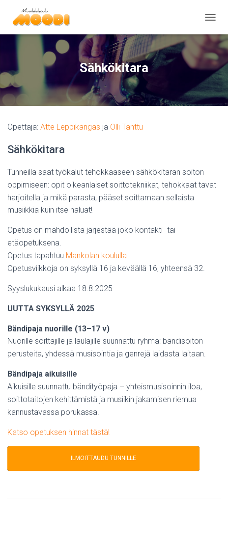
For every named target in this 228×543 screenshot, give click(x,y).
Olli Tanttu (126, 127)
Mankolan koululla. (97, 255)
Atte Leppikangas (70, 127)
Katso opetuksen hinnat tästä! (58, 432)
